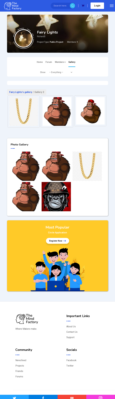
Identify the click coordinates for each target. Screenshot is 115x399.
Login (97, 5)
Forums (19, 376)
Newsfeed (20, 360)
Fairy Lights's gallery (20, 92)
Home (40, 62)
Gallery (71, 62)
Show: (43, 72)
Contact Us (71, 332)
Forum (49, 62)
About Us (71, 326)
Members (60, 62)
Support (70, 337)
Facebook (71, 360)
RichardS (41, 36)
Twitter (70, 365)
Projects (19, 365)
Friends (19, 371)
